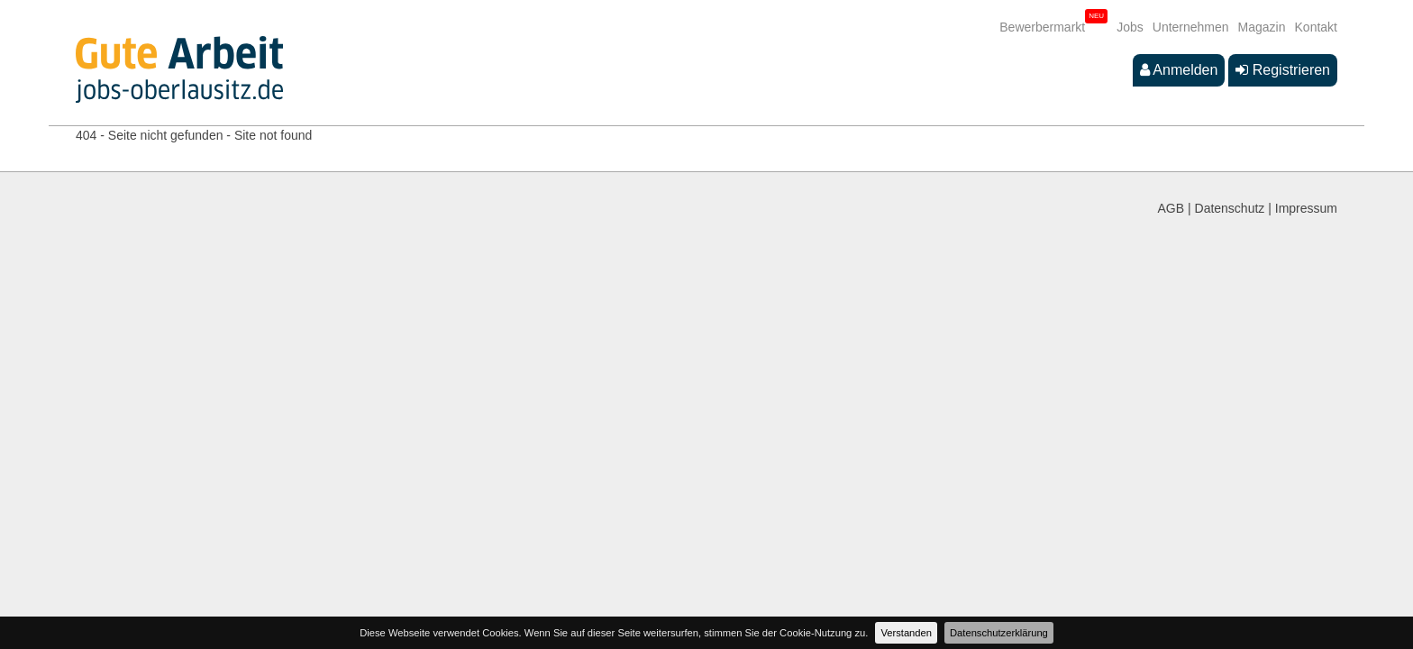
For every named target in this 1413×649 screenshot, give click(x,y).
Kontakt (1316, 27)
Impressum (1306, 208)
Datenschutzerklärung (999, 632)
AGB (1171, 208)
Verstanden (906, 632)
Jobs (1130, 27)
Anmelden (1179, 70)
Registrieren (1282, 70)
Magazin (1262, 27)
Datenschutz (1230, 208)
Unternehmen (1191, 27)
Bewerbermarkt (1042, 27)
